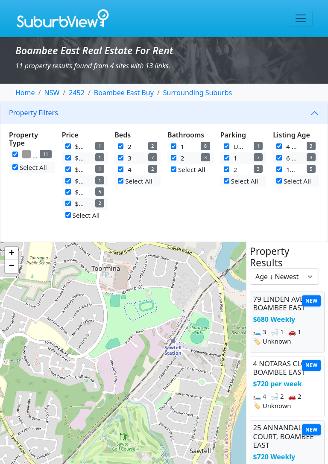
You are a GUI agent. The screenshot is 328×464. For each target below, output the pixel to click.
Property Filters (33, 112)
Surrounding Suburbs (197, 92)
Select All (29, 167)
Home (25, 92)
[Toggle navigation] (301, 18)
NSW (51, 92)
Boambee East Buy (124, 92)
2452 (77, 92)
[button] (11, 253)
